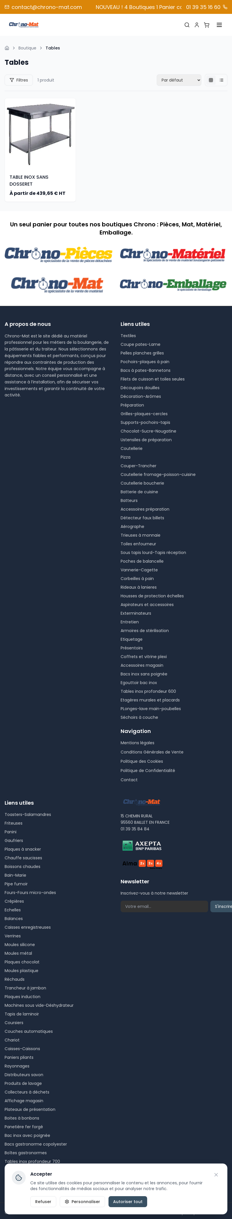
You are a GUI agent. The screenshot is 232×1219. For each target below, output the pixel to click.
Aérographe (132, 526)
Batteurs (129, 500)
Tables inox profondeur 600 (148, 691)
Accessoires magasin (142, 665)
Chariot (12, 1040)
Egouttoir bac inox (139, 683)
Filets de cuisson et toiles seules (153, 379)
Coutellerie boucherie (142, 483)
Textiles (128, 336)
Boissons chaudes (22, 866)
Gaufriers (14, 840)
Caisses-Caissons (22, 1049)
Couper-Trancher (138, 466)
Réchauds (15, 979)
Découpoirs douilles (140, 388)
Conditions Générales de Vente (152, 752)
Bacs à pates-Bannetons (146, 370)
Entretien (130, 622)
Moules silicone (20, 945)
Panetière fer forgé (24, 1127)
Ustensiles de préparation (146, 440)
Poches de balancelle (142, 561)
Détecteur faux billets (142, 518)
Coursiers (14, 1023)
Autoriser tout (128, 1202)
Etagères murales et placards (150, 700)
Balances (14, 918)
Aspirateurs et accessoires (147, 604)
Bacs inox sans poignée (144, 674)
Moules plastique (21, 971)
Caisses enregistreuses (28, 927)
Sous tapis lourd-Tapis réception (153, 552)
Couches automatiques (29, 1031)
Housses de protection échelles (152, 596)
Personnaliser (82, 1202)
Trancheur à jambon (25, 988)
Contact (129, 780)
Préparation (132, 405)
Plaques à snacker (23, 849)
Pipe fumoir (16, 884)
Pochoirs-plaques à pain (145, 362)
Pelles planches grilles (142, 353)
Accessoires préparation (145, 509)
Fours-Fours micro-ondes (30, 892)
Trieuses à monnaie (140, 535)
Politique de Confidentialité (148, 770)
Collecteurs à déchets (27, 1092)
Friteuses (14, 823)
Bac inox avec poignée (27, 1135)
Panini (10, 832)
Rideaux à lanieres (139, 587)
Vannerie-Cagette (139, 570)
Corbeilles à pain (137, 578)
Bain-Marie (15, 875)
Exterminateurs (136, 613)
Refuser (43, 1202)
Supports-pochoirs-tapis (145, 422)
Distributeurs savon (24, 1075)
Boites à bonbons (22, 1118)
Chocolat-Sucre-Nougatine (148, 431)
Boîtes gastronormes (26, 1153)
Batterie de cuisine (139, 492)
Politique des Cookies (142, 761)
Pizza (125, 457)
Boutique (27, 48)
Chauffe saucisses (23, 858)
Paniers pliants (19, 1057)
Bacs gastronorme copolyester (36, 1144)
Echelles (13, 910)
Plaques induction (22, 997)
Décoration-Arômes (141, 396)
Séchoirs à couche (139, 717)
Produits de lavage (23, 1083)
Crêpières (14, 901)
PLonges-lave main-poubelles (151, 709)
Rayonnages (17, 1066)
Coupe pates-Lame (140, 344)
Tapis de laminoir (22, 1014)
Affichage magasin (24, 1101)
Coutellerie (132, 448)
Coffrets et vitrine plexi (144, 657)
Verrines (13, 936)
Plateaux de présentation (30, 1109)
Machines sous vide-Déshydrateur (39, 1005)
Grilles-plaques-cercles (144, 414)
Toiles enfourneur (138, 544)
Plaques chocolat (22, 962)
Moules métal (18, 953)
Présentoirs (132, 648)
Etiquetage (132, 639)
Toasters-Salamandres (28, 814)
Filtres (19, 80)
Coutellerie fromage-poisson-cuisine (158, 474)
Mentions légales (137, 743)
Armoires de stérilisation (145, 630)
